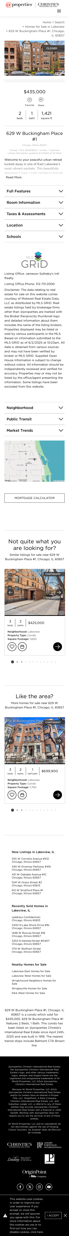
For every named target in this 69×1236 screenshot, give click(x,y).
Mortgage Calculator (35, 498)
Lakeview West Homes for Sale (31, 975)
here (40, 1232)
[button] (34, 461)
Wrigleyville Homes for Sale (29, 988)
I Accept (53, 1215)
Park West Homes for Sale (28, 993)
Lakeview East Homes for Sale (31, 971)
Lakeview (54, 150)
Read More (14, 177)
